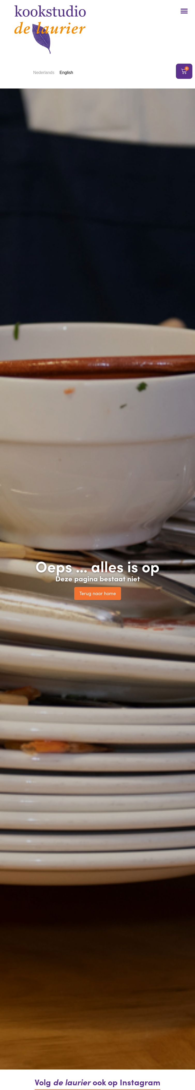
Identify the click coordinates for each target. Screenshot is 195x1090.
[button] (184, 11)
